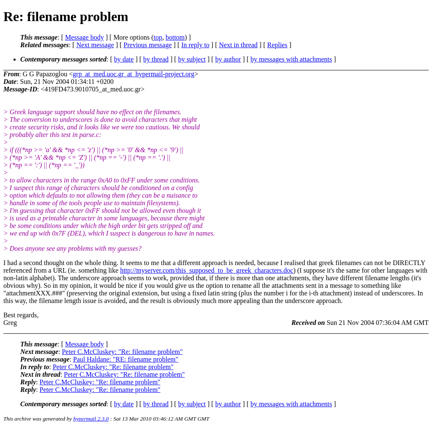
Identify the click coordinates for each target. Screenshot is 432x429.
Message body (84, 37)
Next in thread (238, 44)
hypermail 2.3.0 (91, 419)
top (158, 37)
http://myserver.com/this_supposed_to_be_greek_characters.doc (207, 270)
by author (228, 59)
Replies (277, 44)
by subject (191, 59)
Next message (95, 44)
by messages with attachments (291, 59)
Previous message (148, 44)
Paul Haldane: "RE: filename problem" (125, 359)
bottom (174, 37)
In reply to (195, 44)
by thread (156, 59)
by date (124, 59)
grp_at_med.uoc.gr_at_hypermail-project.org (133, 74)
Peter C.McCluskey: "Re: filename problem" (122, 351)
